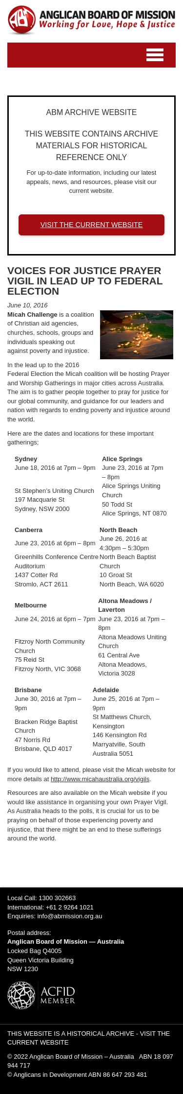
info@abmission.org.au (69, 916)
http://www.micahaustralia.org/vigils (100, 779)
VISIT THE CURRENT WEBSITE (92, 225)
